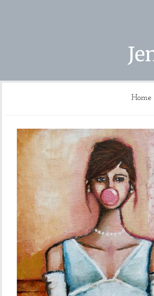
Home (141, 98)
